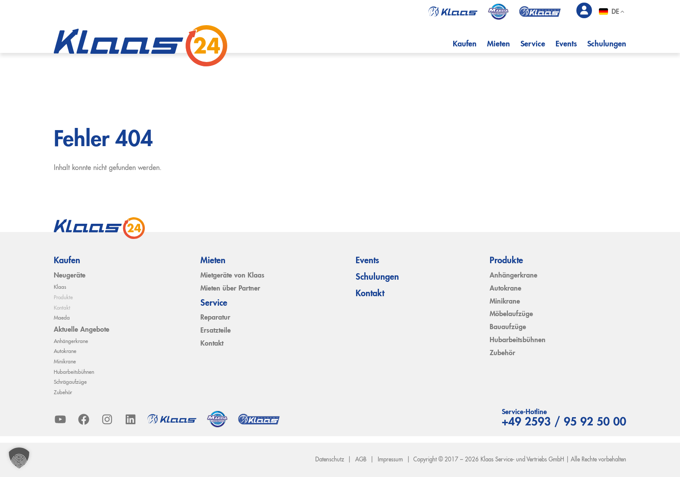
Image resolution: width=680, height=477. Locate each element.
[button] (19, 458)
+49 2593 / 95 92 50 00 (560, 422)
